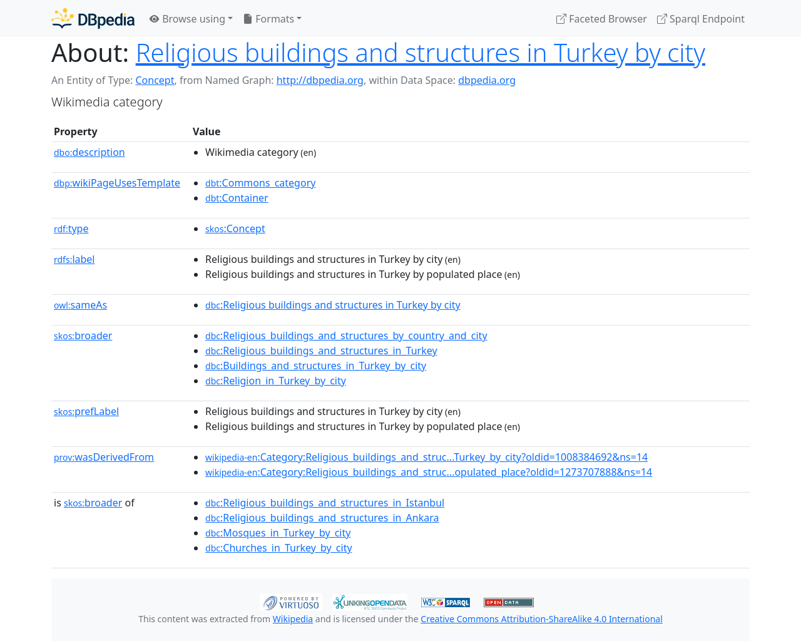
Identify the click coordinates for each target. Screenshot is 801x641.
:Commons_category (260, 183)
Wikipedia (293, 619)
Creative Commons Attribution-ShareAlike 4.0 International (541, 619)
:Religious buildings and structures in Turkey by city (333, 305)
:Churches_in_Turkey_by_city (278, 548)
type (71, 228)
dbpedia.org (487, 80)
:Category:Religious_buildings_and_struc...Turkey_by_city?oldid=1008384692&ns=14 (426, 457)
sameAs (80, 305)
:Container (236, 198)
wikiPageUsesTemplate (117, 183)
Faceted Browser (601, 19)
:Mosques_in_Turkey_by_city (277, 533)
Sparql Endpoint (701, 19)
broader (83, 335)
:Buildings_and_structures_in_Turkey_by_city (315, 365)
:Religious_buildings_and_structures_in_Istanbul (324, 503)
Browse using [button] (187, 19)
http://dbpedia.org (320, 80)
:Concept (235, 228)
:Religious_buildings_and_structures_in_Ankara (322, 518)
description (89, 152)
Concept (154, 80)
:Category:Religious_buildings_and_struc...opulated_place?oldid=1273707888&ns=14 (428, 472)
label (74, 259)
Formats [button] (268, 19)
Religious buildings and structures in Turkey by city (420, 52)
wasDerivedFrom (104, 457)
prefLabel (86, 411)
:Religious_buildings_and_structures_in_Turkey (321, 350)
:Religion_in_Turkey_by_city (275, 380)
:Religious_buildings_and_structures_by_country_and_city (346, 335)
